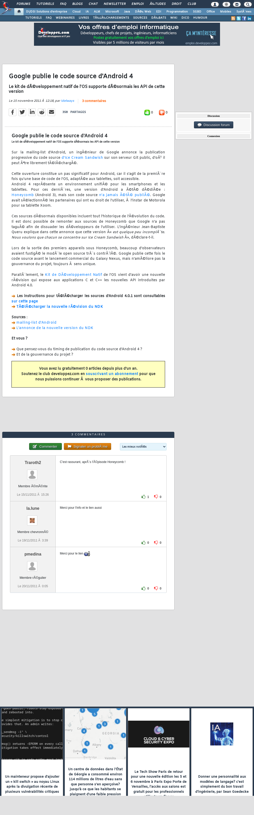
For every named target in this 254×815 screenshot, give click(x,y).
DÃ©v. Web (143, 12)
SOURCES (140, 18)
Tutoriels (45, 4)
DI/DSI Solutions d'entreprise (46, 12)
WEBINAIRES (65, 18)
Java (127, 12)
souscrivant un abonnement (112, 374)
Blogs (77, 4)
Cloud (76, 12)
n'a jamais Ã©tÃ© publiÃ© (124, 195)
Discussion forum (214, 125)
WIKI (173, 18)
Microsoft (112, 12)
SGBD (197, 12)
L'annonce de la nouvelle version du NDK (55, 328)
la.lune (32, 508)
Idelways (67, 101)
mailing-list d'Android (36, 322)
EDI (158, 12)
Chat (93, 4)
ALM (97, 12)
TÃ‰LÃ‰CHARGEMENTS (111, 18)
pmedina (33, 554)
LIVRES (84, 18)
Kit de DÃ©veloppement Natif (73, 275)
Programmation (177, 12)
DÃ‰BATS (158, 18)
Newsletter (114, 4)
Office (210, 12)
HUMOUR (200, 18)
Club (191, 4)
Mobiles (225, 12)
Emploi (137, 4)
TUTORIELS (33, 18)
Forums (23, 4)
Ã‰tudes (157, 4)
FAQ (63, 4)
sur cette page (24, 301)
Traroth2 (33, 462)
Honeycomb (22, 195)
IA (87, 12)
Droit (176, 4)
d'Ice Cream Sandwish (82, 157)
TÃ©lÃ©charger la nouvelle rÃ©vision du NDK (59, 306)
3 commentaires (94, 101)
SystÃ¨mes (243, 12)
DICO (185, 18)
